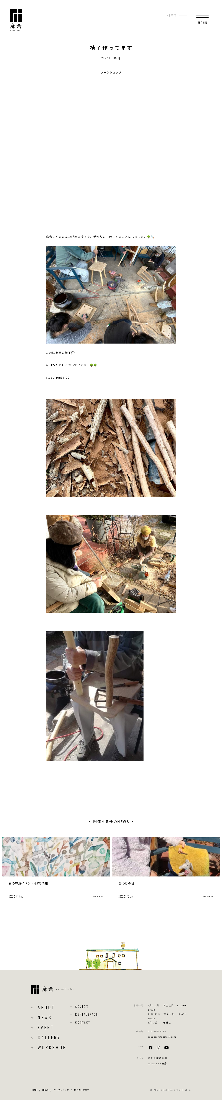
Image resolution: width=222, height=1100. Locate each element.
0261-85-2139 (157, 1031)
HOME (34, 1090)
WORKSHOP (52, 1047)
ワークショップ (110, 72)
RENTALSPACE (86, 1014)
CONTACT (82, 1022)
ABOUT (46, 1007)
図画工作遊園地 (157, 1058)
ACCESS (81, 1006)
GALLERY (49, 1037)
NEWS (45, 1017)
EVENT (46, 1027)
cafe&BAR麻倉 (157, 1063)
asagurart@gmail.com (162, 1036)
